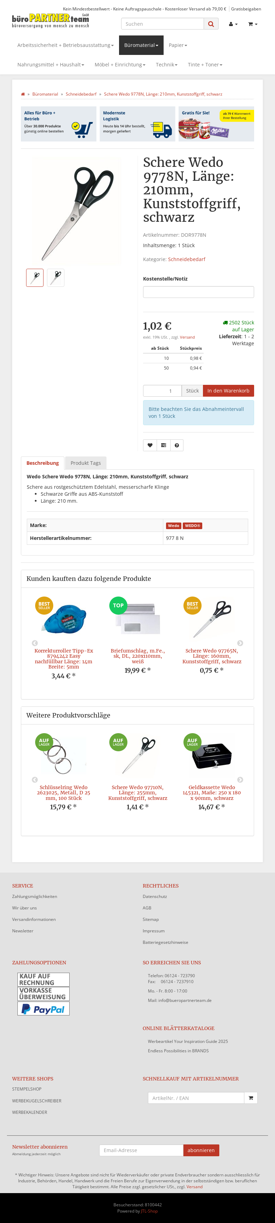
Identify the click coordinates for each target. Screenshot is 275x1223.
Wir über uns (24, 908)
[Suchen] (162, 24)
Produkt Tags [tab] (86, 463)
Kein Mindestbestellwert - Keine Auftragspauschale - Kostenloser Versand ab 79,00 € (144, 8)
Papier (178, 45)
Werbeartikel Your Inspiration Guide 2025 (188, 1041)
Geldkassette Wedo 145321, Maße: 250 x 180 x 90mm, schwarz (212, 792)
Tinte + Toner (205, 64)
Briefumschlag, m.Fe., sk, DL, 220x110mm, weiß (138, 656)
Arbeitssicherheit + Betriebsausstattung (65, 45)
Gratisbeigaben (246, 8)
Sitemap (151, 919)
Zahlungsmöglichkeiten (34, 896)
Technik (167, 64)
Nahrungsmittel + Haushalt (50, 64)
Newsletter (22, 931)
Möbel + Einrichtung (120, 64)
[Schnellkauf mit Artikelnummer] (196, 1098)
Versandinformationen (34, 919)
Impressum (154, 931)
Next (240, 643)
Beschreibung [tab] (42, 463)
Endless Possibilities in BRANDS (178, 1051)
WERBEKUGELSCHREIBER (36, 1101)
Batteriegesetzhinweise (165, 942)
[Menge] (162, 391)
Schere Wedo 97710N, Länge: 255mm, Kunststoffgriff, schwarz (137, 792)
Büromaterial (141, 45)
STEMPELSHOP (26, 1089)
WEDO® (192, 525)
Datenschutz (155, 896)
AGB (147, 908)
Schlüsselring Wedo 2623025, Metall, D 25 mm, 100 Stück (63, 792)
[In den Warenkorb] (228, 391)
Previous (34, 643)
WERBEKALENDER (29, 1112)
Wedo (173, 525)
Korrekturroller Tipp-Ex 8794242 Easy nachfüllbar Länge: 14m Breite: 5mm (63, 659)
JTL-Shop (149, 1211)
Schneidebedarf (186, 259)
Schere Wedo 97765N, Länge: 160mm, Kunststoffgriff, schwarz (212, 656)
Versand (187, 337)
